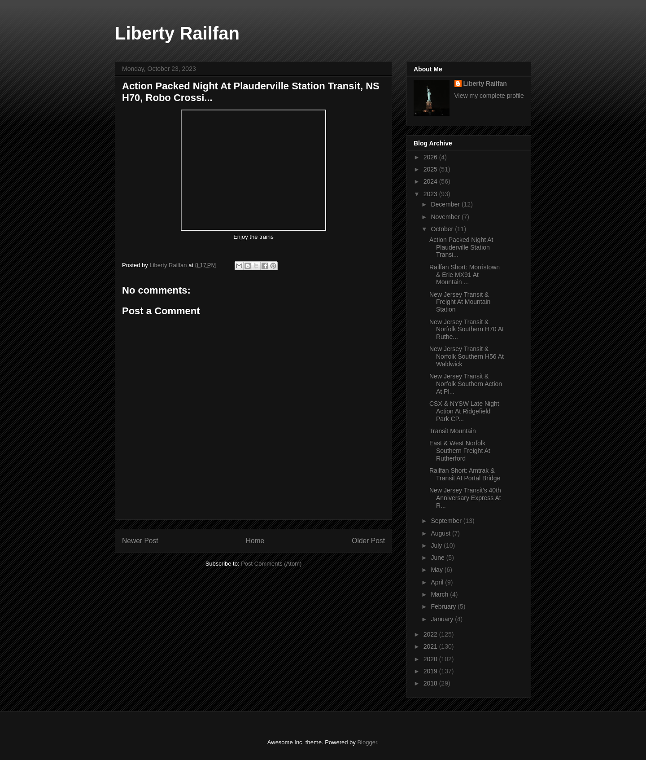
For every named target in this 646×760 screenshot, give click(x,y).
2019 (431, 671)
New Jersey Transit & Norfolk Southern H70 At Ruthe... (466, 329)
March (440, 594)
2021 (431, 646)
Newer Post (140, 541)
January (443, 619)
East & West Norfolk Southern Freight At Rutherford (459, 450)
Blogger (367, 742)
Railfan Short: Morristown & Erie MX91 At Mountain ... (464, 275)
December (446, 204)
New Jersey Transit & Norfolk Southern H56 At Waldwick (466, 356)
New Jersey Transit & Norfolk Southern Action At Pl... (465, 384)
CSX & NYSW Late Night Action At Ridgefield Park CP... (464, 411)
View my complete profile (489, 95)
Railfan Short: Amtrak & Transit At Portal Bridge (464, 474)
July (437, 545)
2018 (431, 683)
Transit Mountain (452, 431)
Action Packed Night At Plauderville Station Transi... (461, 247)
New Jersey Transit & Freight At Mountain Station (459, 302)
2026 (431, 157)
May (437, 569)
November (446, 216)
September (447, 520)
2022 (431, 634)
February (444, 606)
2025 (431, 169)
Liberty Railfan (177, 33)
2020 (431, 659)
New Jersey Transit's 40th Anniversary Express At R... (465, 498)
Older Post (368, 541)
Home (255, 541)
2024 (431, 181)
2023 (431, 194)
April (438, 582)
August (441, 533)
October (443, 229)
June (438, 557)
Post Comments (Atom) (271, 563)
